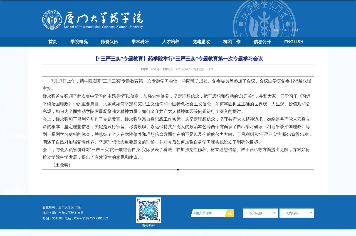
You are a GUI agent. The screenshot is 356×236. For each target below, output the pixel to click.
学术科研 (140, 41)
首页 (52, 41)
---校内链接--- (255, 213)
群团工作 (231, 41)
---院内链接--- (292, 213)
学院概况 (79, 41)
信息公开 (262, 41)
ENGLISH (293, 41)
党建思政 (201, 41)
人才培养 (170, 41)
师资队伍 (109, 41)
